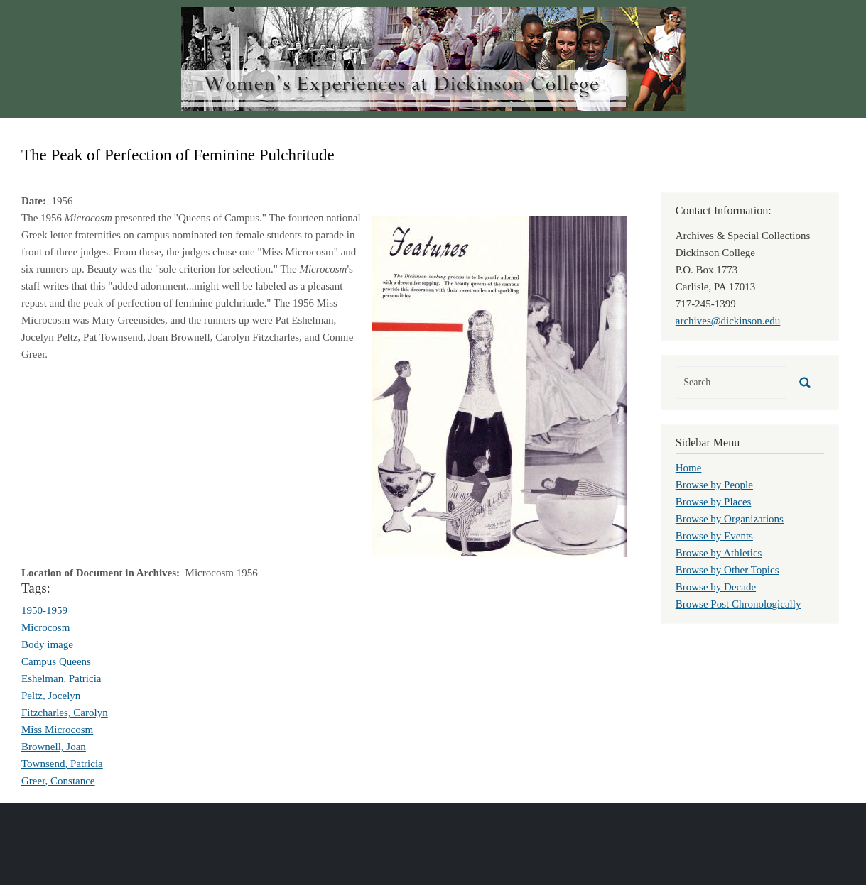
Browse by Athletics (719, 553)
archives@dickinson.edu (728, 320)
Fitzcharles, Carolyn (64, 712)
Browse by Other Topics (727, 570)
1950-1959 (44, 610)
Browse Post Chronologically (738, 604)
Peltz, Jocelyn (50, 695)
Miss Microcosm (57, 729)
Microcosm (45, 627)
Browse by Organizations (730, 518)
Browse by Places (714, 501)
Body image (47, 644)
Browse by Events (714, 536)
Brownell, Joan (53, 746)
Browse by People (714, 484)
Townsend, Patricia (62, 763)
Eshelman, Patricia (61, 678)
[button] (499, 385)
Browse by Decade (716, 587)
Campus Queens (56, 661)
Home (689, 467)
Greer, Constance (58, 780)
